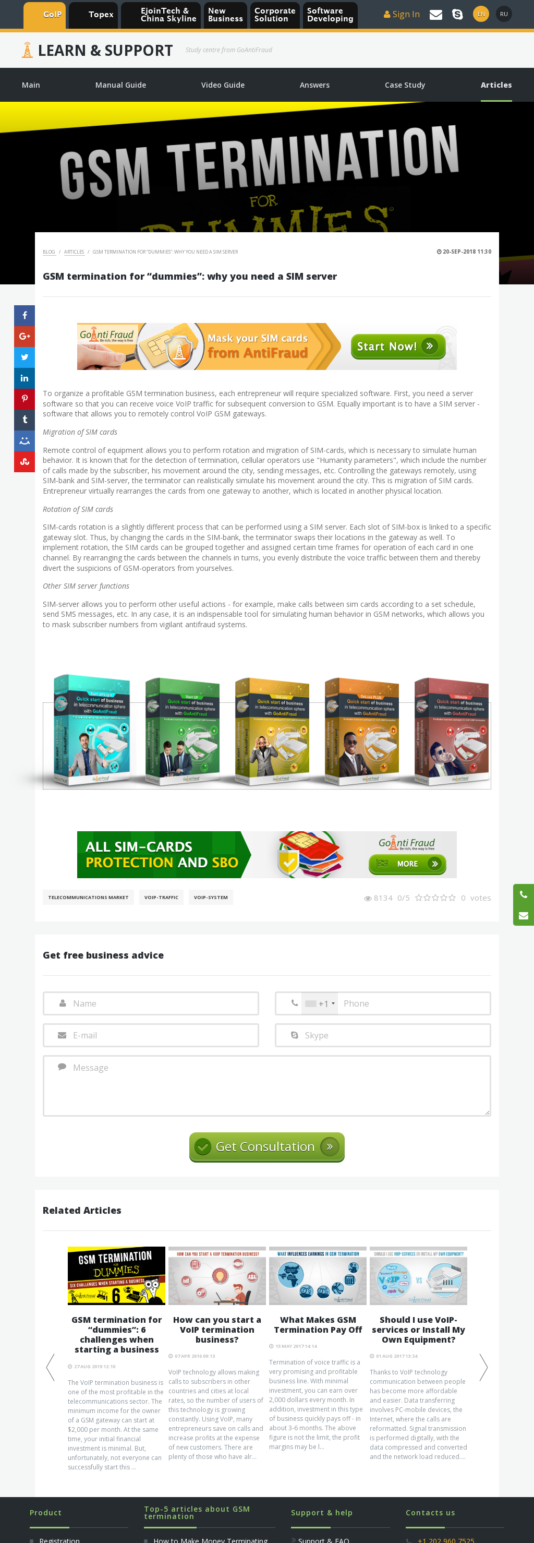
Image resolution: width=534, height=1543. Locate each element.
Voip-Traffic (161, 897)
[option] (116, 1359)
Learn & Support (105, 50)
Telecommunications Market (88, 897)
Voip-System (211, 897)
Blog (49, 251)
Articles (74, 251)
